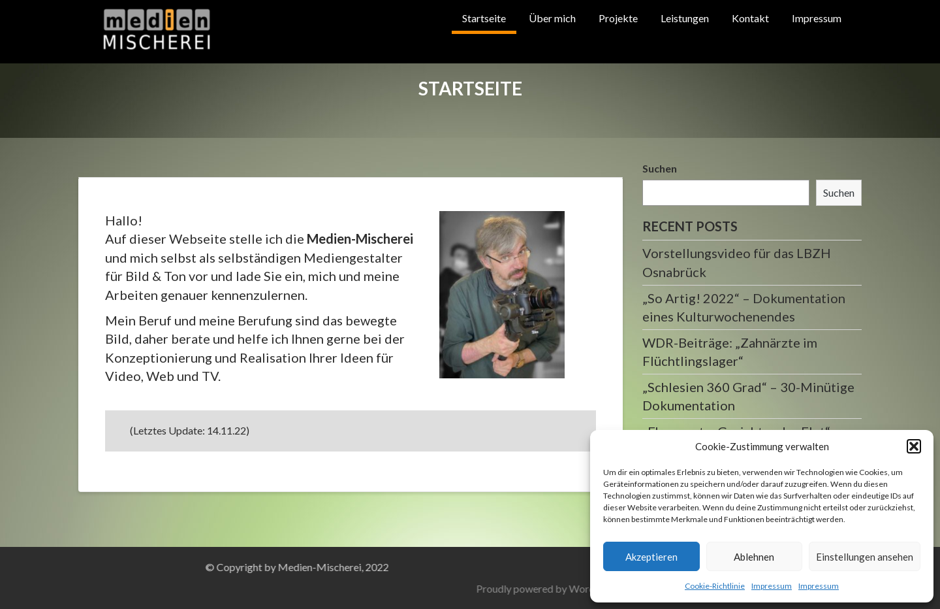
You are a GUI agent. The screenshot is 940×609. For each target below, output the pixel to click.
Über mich (552, 18)
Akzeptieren (651, 557)
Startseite (484, 18)
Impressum (771, 586)
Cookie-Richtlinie (715, 586)
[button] (913, 446)
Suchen (659, 168)
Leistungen (685, 18)
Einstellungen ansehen (864, 557)
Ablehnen (754, 557)
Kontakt (750, 18)
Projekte (618, 18)
